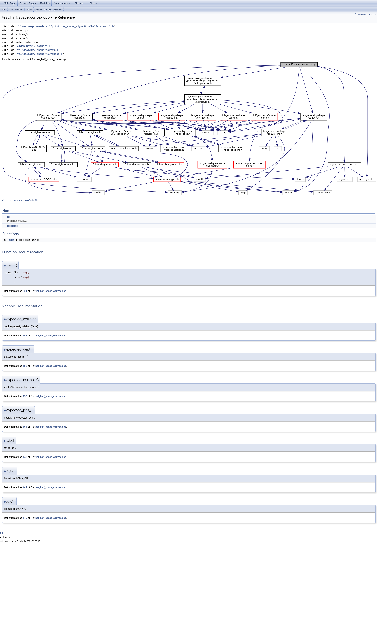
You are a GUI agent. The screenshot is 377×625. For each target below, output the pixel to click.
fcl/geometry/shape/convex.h (37, 50)
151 (25, 335)
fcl (8, 216)
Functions (372, 14)
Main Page (9, 3)
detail (29, 9)
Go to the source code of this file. (20, 200)
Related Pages (28, 3)
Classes (79, 3)
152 (25, 365)
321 (25, 291)
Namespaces (62, 3)
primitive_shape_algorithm (49, 9)
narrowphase (16, 9)
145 (25, 517)
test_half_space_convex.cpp (50, 291)
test (4, 9)
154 (25, 426)
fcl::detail (12, 225)
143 (25, 457)
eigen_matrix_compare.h (33, 46)
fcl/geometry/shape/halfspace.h (39, 54)
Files (93, 3)
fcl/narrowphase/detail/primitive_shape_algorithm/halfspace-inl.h (65, 26)
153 (25, 396)
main (11, 239)
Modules (45, 3)
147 (25, 487)
